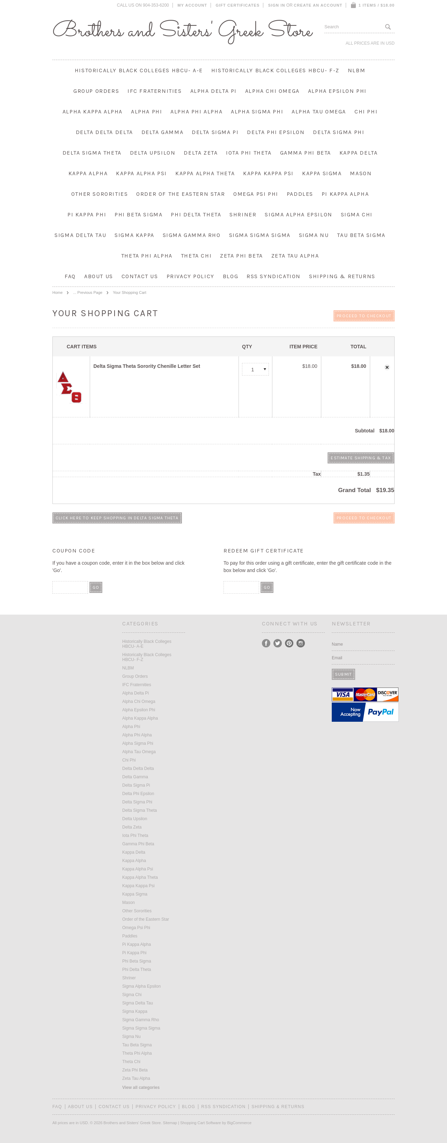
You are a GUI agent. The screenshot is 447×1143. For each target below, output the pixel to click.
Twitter (277, 643)
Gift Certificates (237, 5)
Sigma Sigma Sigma (260, 235)
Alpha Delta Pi (213, 91)
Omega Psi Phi (255, 194)
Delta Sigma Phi (338, 132)
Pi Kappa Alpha (345, 194)
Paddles (300, 194)
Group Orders (96, 91)
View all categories (141, 1087)
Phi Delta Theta (196, 214)
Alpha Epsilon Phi (337, 91)
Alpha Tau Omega (319, 111)
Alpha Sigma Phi (257, 111)
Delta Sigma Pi (215, 132)
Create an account (318, 5)
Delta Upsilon (153, 152)
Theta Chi (196, 255)
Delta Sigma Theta (92, 152)
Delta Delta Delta (104, 132)
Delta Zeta (201, 152)
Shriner (242, 214)
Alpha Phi (146, 111)
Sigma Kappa (134, 235)
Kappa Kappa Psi (268, 173)
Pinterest (289, 643)
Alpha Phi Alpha (196, 111)
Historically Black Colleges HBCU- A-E (139, 70)
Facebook (266, 643)
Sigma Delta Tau (80, 235)
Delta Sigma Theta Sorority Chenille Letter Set (147, 366)
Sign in (276, 5)
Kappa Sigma (322, 173)
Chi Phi (366, 111)
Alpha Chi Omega (272, 91)
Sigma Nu (314, 235)
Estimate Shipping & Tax (361, 457)
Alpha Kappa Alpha (93, 111)
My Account (192, 5)
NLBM (356, 70)
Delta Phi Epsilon (276, 132)
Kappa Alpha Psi (141, 173)
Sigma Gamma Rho (192, 235)
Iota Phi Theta (248, 152)
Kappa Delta (358, 152)
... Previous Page (87, 292)
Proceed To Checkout (364, 315)
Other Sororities (99, 194)
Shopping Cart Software (200, 1123)
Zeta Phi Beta (241, 255)
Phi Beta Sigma (138, 214)
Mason (361, 173)
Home (57, 292)
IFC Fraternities (154, 91)
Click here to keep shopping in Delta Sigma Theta (117, 517)
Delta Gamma (162, 132)
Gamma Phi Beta (305, 152)
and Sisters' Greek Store (182, 31)
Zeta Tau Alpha (295, 255)
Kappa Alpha (88, 173)
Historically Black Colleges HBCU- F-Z (275, 70)
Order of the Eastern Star (180, 194)
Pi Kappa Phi (86, 214)
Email (337, 657)
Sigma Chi (357, 214)
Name (337, 644)
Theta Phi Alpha (147, 255)
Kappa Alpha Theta (205, 173)
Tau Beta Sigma (361, 235)
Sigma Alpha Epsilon (298, 214)
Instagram (300, 643)
